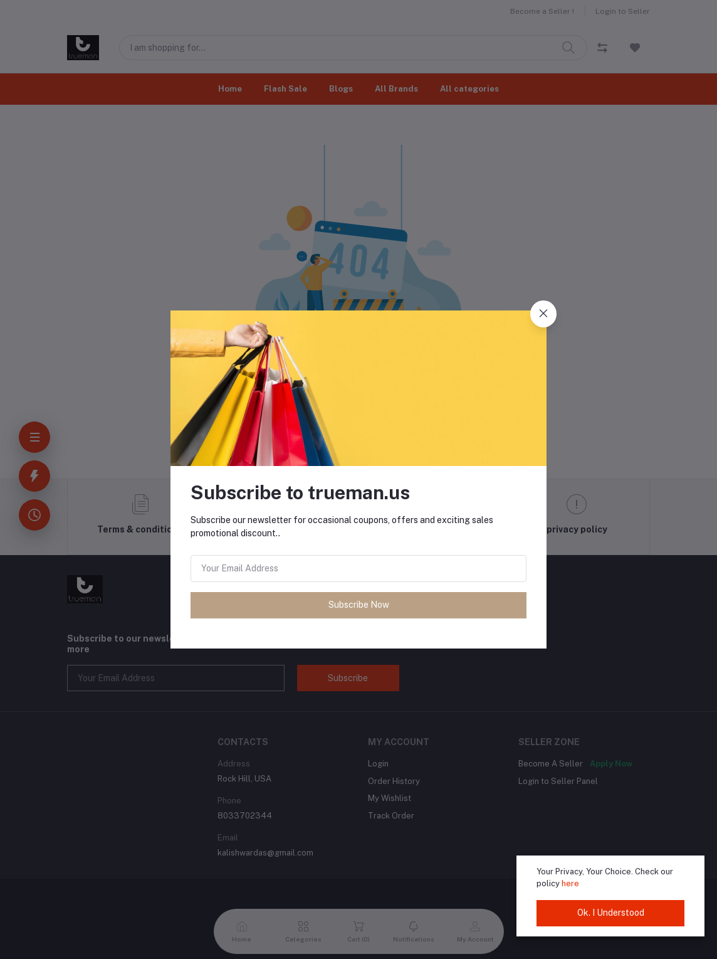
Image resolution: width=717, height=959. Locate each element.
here (570, 883)
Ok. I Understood (610, 913)
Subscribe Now (358, 605)
